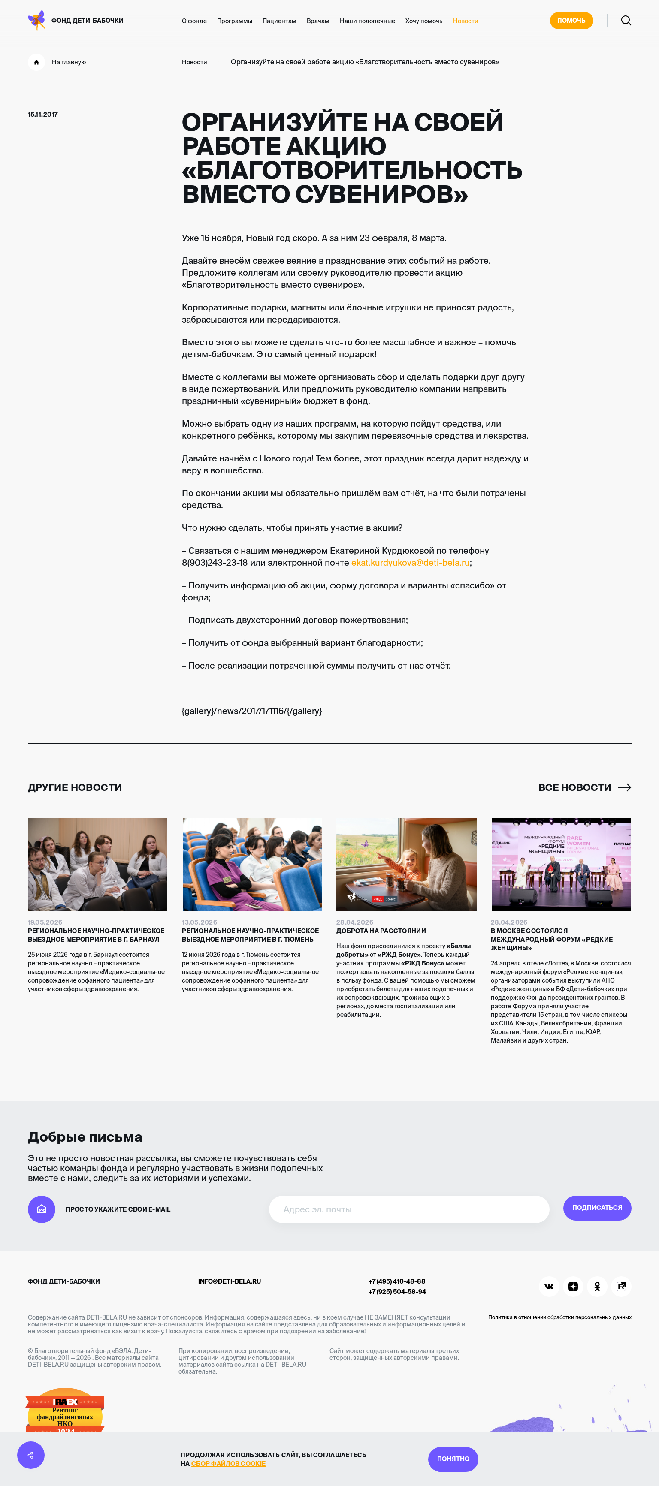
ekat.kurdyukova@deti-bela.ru (410, 562)
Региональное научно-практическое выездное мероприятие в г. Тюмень (250, 935)
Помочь (568, 20)
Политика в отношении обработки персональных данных (560, 1317)
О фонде (194, 21)
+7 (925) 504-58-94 (397, 1291)
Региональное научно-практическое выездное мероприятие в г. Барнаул (96, 935)
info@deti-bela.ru (229, 1281)
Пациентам (279, 21)
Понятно (453, 1458)
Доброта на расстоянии (381, 931)
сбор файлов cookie (209, 1462)
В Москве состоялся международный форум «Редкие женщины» (552, 940)
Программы (234, 21)
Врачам (318, 21)
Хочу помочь (424, 21)
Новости (465, 21)
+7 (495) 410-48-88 (397, 1281)
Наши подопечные (367, 21)
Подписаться (573, 1209)
